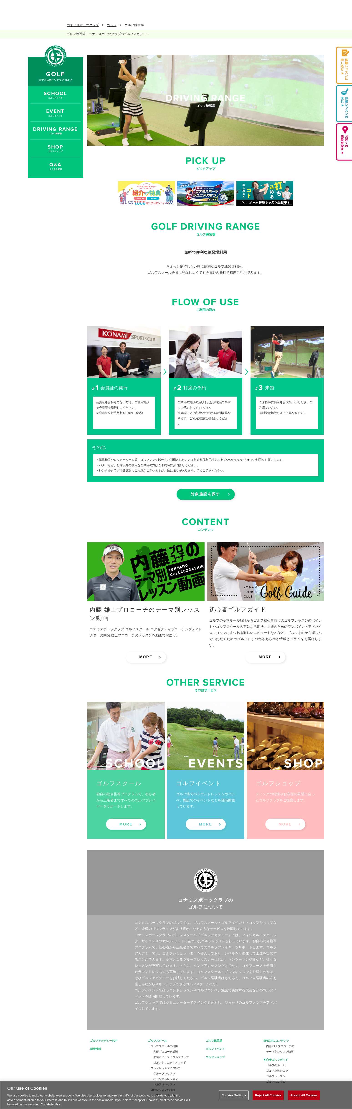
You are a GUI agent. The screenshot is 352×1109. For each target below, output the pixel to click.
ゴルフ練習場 (214, 1040)
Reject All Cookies (268, 1095)
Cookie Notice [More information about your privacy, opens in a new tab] (51, 1104)
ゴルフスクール (157, 1040)
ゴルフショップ (215, 1057)
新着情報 (95, 1049)
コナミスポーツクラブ (83, 25)
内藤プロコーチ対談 (165, 1051)
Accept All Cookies (304, 1095)
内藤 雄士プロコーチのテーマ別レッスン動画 (280, 1049)
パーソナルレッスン (165, 1079)
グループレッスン (164, 1073)
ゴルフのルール (275, 1065)
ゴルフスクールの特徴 (164, 1046)
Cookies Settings (234, 1095)
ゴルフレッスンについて (166, 1068)
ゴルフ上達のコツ (277, 1070)
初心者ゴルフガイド (275, 1059)
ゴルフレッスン (275, 1076)
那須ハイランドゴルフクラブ (171, 1057)
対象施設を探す (205, 494)
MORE (145, 657)
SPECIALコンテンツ (276, 1040)
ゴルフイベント (215, 1049)
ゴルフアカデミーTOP (103, 1040)
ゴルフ (111, 25)
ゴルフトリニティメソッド (169, 1062)
